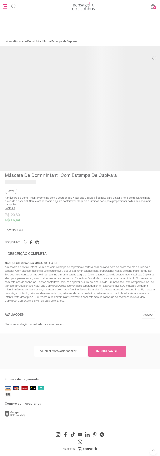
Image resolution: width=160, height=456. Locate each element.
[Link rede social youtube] (80, 434)
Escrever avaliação (148, 315)
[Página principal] (83, 6)
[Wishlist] (13, 6)
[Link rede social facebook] (65, 434)
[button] (153, 451)
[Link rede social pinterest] (94, 434)
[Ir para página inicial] (8, 41)
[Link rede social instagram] (58, 434)
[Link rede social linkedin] (87, 434)
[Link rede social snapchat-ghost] (102, 434)
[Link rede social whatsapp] (80, 442)
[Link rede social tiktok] (73, 434)
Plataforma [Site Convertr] (80, 449)
